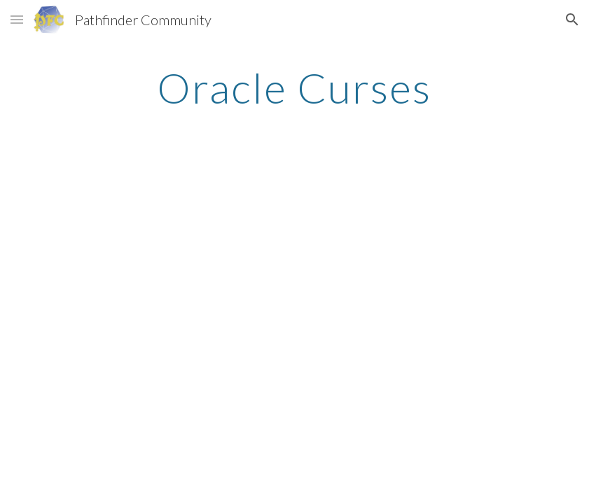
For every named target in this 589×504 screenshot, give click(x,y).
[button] (17, 19)
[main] (294, 87)
